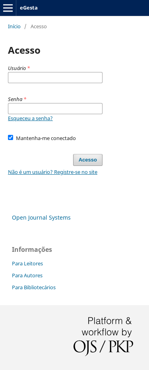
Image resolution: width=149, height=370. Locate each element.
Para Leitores (27, 263)
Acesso (88, 160)
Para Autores (27, 275)
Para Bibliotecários (34, 287)
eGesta (29, 7)
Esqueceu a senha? (30, 118)
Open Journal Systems (41, 217)
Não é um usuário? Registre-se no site (52, 171)
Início (14, 26)
